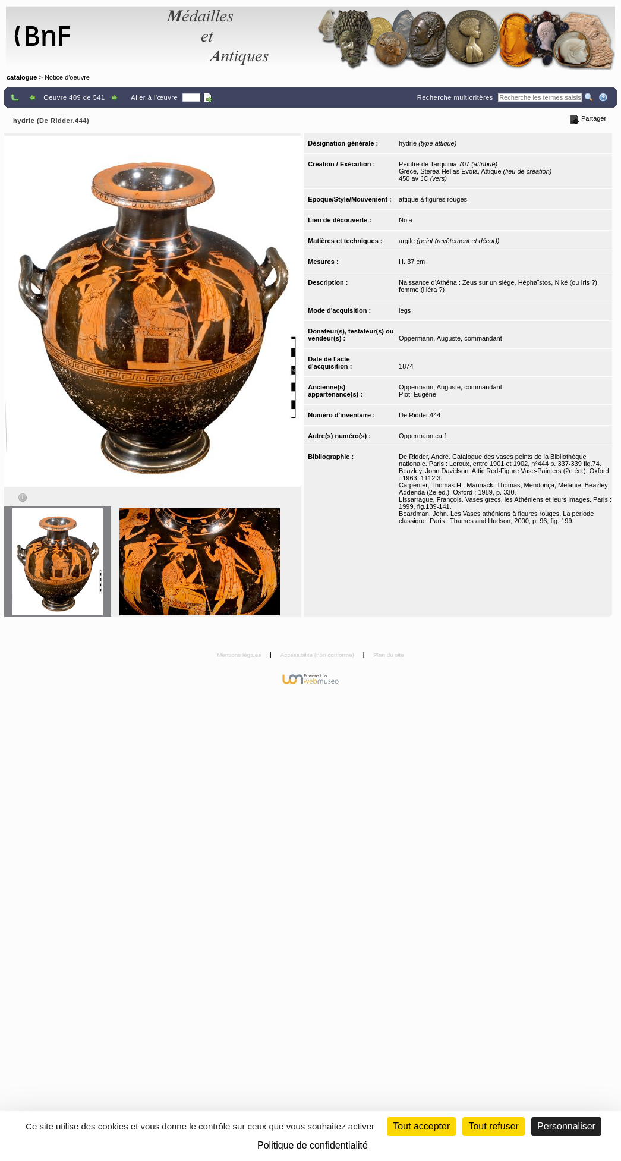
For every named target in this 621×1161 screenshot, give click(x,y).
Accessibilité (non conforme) (318, 655)
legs (405, 310)
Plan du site (388, 655)
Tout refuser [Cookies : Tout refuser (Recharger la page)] (493, 1126)
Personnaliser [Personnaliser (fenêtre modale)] (566, 1126)
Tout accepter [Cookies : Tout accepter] (421, 1126)
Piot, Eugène (417, 394)
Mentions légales (240, 655)
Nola (405, 220)
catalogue (22, 77)
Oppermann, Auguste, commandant (450, 338)
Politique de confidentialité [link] (312, 1145)
